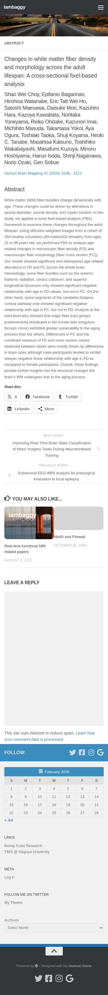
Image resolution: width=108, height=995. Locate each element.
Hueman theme (80, 966)
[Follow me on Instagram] (91, 752)
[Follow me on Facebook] (81, 752)
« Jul (8, 820)
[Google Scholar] (100, 752)
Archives (11, 920)
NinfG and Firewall (69, 537)
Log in (9, 877)
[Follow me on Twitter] (72, 752)
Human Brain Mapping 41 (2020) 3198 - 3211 (43, 173)
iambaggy (14, 7)
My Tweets (13, 902)
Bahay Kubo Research (23, 846)
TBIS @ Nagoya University (27, 852)
